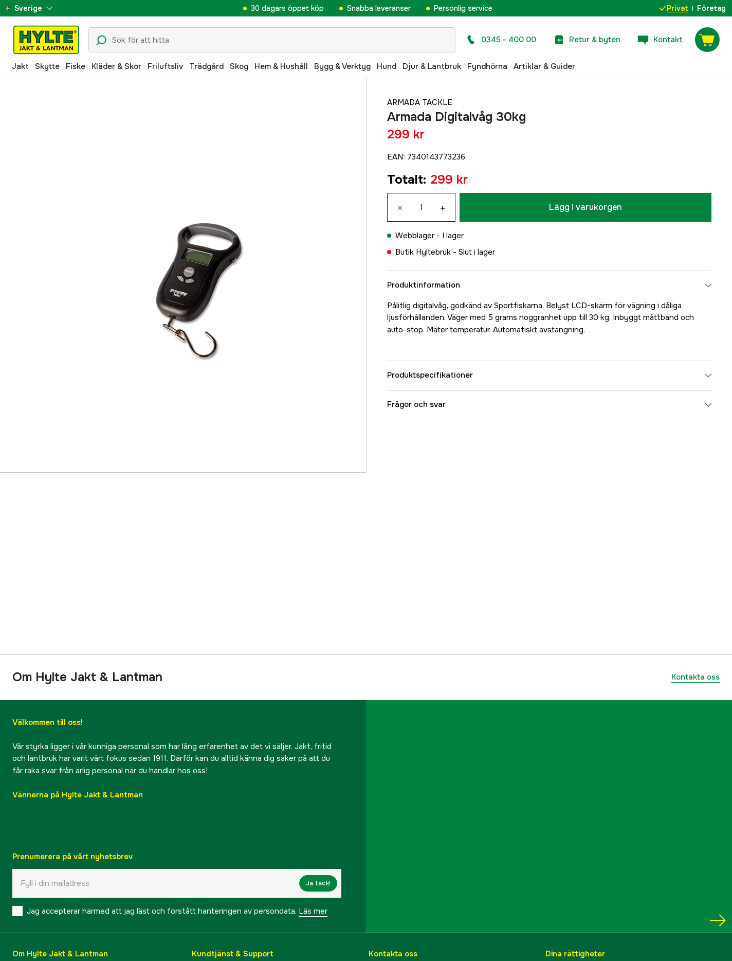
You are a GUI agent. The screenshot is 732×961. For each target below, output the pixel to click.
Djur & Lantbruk (431, 66)
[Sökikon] (101, 40)
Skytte (47, 66)
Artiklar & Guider (544, 66)
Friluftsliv (165, 66)
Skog (239, 66)
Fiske (75, 66)
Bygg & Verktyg (342, 66)
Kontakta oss (695, 677)
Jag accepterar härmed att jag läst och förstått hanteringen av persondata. (177, 911)
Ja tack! (318, 883)
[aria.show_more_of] (38, 8)
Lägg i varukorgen (585, 207)
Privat (674, 8)
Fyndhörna (487, 66)
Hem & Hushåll (281, 66)
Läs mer (313, 911)
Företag (711, 8)
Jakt (20, 66)
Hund (386, 66)
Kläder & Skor (116, 66)
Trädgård (206, 66)
